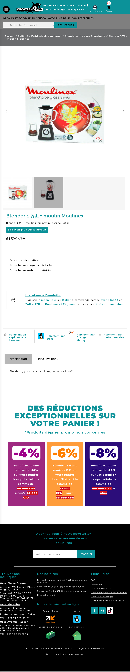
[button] (6, 111)
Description (18, 359)
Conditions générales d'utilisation (109, 592)
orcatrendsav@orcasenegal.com (65, 9)
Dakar (14, 589)
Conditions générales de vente (107, 601)
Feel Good (96, 584)
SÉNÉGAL (59, 648)
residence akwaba (11, 663)
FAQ (93, 580)
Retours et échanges (102, 597)
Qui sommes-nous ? (102, 588)
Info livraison (48, 359)
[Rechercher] (40, 25)
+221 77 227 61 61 (76, 5)
